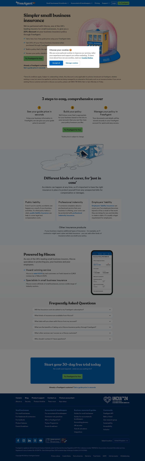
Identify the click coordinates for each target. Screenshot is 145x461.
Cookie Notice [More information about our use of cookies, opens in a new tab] (87, 58)
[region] (73, 57)
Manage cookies (72, 63)
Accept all (56, 63)
